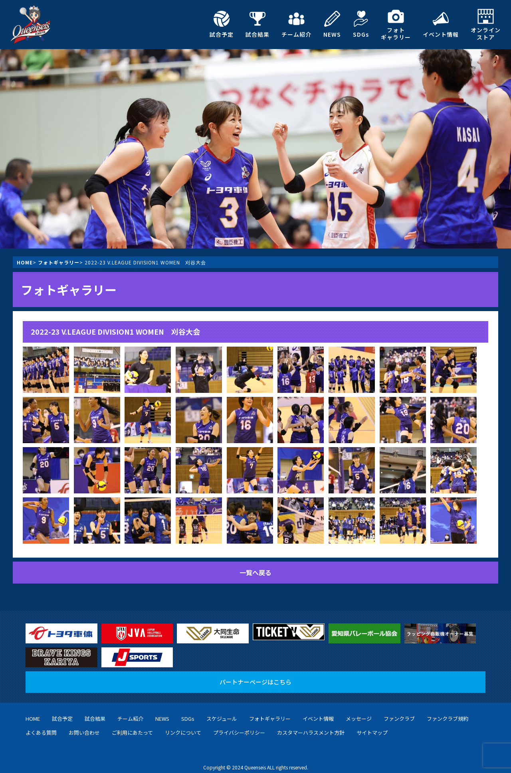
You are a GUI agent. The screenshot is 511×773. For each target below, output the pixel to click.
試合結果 (257, 24)
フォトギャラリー (396, 24)
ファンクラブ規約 (447, 710)
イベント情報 (441, 24)
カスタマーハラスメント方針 (311, 724)
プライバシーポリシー (239, 724)
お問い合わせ (84, 724)
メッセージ (359, 710)
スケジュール (221, 710)
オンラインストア (486, 24)
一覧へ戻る (255, 572)
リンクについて (183, 724)
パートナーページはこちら (255, 674)
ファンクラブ (399, 710)
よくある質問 (41, 724)
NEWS (332, 24)
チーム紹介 (296, 24)
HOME (25, 262)
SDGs (361, 24)
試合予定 (222, 24)
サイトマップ (372, 724)
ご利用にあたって (132, 724)
